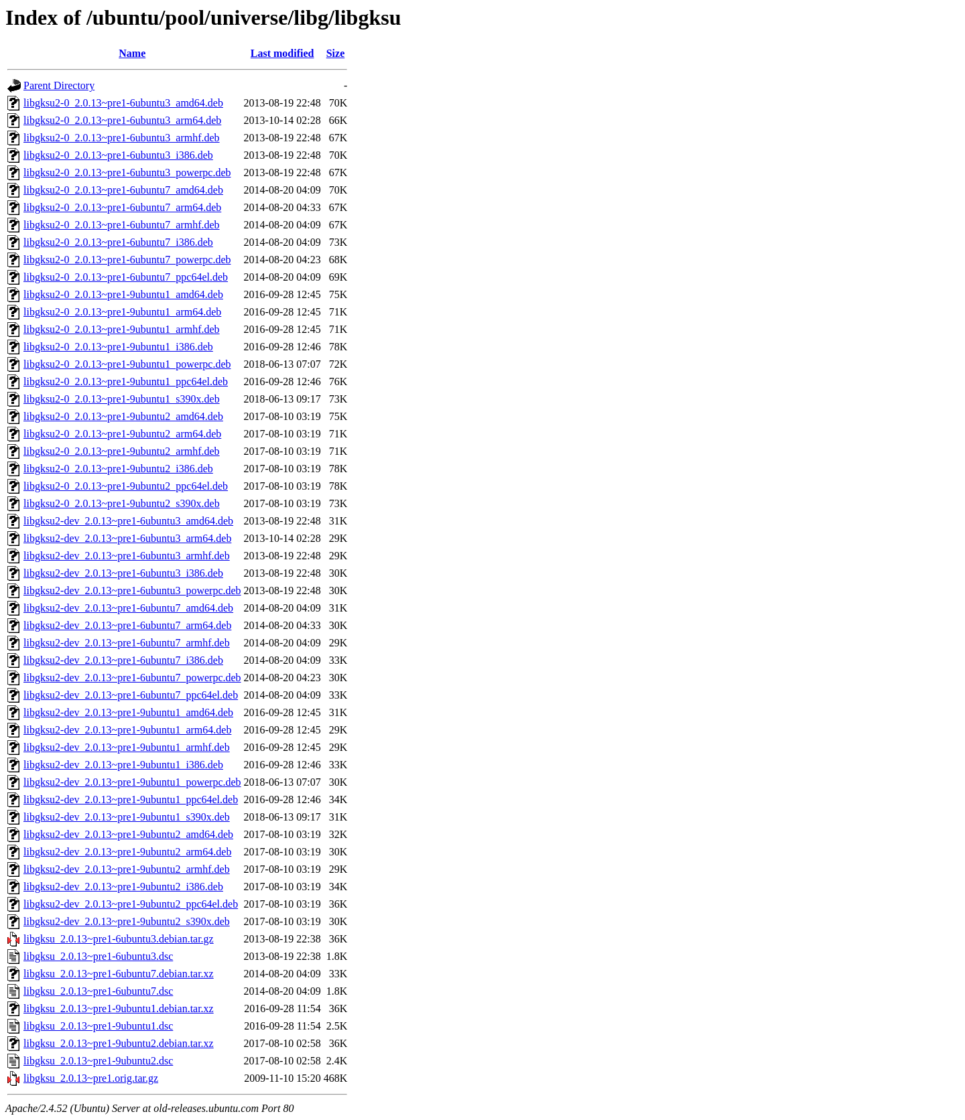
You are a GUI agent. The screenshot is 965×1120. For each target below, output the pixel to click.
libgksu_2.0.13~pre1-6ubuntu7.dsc (98, 991)
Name (132, 53)
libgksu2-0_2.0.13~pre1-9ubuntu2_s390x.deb (121, 503)
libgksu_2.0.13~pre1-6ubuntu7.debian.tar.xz (118, 973)
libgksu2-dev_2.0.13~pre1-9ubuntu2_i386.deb (123, 886)
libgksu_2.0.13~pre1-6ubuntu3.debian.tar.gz (118, 938)
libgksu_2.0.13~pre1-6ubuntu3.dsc (98, 956)
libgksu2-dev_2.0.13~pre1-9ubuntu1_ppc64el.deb (130, 799)
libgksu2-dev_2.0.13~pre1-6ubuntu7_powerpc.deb (132, 677)
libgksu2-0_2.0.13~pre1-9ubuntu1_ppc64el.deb (125, 381)
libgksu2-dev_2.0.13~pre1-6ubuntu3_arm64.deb (127, 538)
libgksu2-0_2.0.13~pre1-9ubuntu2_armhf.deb (121, 451)
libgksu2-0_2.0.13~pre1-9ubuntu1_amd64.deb (123, 294)
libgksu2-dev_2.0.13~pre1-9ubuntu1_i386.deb (123, 764)
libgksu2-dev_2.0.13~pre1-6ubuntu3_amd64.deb (128, 521)
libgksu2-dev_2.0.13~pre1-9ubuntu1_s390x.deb (126, 817)
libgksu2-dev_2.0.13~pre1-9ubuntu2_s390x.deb (126, 921)
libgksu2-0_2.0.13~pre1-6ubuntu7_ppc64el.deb (125, 277)
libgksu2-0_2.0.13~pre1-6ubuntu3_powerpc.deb (127, 172)
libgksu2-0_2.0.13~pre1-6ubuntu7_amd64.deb (123, 190)
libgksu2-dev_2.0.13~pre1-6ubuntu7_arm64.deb (127, 625)
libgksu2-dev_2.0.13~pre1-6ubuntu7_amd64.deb (128, 608)
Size (335, 53)
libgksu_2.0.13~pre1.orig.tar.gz (90, 1078)
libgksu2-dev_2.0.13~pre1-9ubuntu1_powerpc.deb (132, 782)
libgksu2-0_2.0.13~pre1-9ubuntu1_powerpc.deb (127, 364)
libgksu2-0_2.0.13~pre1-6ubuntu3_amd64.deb (123, 103)
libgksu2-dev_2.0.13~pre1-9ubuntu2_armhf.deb (126, 869)
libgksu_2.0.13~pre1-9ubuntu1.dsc (98, 1026)
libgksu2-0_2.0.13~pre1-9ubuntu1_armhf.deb (121, 329)
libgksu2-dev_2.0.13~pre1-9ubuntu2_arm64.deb (127, 851)
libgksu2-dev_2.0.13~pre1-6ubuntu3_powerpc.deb (132, 590)
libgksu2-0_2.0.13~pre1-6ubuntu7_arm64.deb (122, 207)
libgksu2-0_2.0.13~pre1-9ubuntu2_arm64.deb (122, 433)
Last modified (282, 53)
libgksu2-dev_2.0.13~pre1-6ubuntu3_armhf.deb (126, 555)
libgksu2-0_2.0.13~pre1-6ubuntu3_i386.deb (118, 155)
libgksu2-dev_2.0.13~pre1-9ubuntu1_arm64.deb (127, 730)
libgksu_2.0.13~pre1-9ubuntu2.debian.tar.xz (118, 1043)
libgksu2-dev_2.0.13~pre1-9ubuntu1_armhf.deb (126, 747)
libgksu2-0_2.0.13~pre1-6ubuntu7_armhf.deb (121, 224)
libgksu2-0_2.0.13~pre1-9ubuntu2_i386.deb (118, 468)
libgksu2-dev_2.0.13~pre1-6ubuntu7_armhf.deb (126, 642)
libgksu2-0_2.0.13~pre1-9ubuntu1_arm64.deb (122, 312)
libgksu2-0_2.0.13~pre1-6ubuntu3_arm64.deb (122, 120)
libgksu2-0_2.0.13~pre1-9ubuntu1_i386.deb (118, 346)
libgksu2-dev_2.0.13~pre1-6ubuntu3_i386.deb (123, 573)
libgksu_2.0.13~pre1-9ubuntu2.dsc (98, 1060)
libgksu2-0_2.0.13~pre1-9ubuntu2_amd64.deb (123, 416)
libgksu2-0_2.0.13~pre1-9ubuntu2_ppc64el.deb (125, 486)
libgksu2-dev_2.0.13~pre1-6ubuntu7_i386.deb (123, 660)
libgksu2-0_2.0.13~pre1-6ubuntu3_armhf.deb (121, 137)
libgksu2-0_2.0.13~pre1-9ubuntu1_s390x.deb (121, 399)
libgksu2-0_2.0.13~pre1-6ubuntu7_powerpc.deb (127, 259)
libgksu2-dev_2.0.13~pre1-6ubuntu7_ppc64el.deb (130, 695)
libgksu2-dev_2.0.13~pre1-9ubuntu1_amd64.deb (128, 712)
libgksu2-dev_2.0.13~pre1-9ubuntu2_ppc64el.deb (130, 904)
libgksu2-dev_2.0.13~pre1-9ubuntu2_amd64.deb (128, 834)
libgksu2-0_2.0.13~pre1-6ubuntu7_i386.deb (118, 242)
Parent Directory (58, 85)
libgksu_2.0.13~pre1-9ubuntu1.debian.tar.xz (118, 1008)
